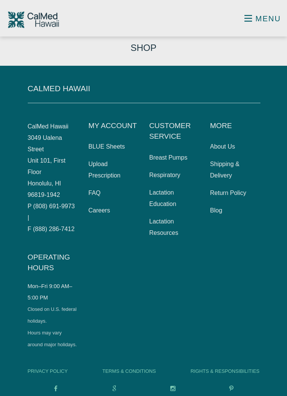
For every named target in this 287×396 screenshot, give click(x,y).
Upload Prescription (105, 170)
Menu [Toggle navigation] (262, 18)
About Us (222, 146)
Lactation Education (162, 198)
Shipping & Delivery (224, 170)
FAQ (95, 193)
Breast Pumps (168, 157)
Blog (216, 210)
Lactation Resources (163, 227)
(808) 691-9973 (54, 206)
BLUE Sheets (107, 146)
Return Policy (228, 193)
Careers (99, 210)
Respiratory (165, 175)
